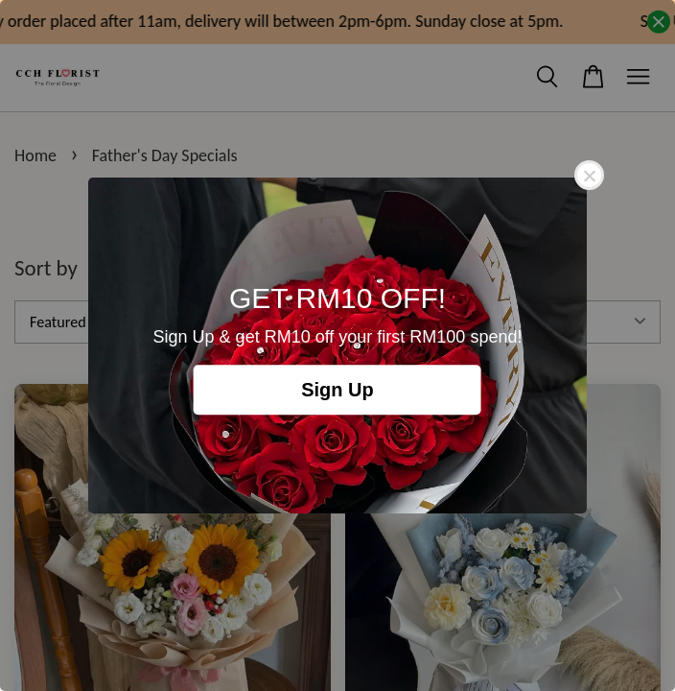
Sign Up (337, 389)
